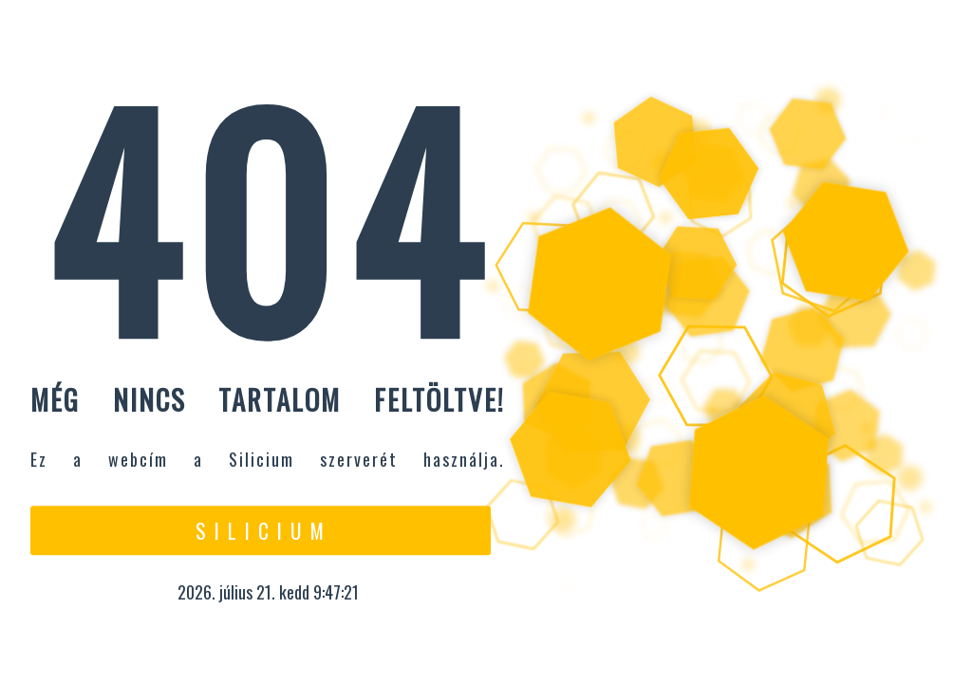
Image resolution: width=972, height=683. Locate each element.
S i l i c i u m (261, 530)
